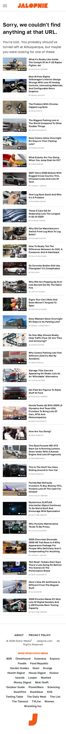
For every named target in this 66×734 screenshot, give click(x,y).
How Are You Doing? (40, 431)
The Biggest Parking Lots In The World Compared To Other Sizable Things (45, 123)
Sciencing (53, 687)
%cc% (23, 69)
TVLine (36, 701)
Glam (36, 668)
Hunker (54, 672)
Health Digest (16, 672)
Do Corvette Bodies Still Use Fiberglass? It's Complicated (44, 267)
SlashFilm (20, 691)
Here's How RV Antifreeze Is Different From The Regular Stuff (44, 585)
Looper (32, 677)
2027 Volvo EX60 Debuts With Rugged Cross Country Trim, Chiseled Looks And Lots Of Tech (45, 177)
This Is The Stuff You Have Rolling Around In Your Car (43, 468)
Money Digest (22, 682)
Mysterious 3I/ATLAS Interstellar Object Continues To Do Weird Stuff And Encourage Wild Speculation (45, 507)
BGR (9, 658)
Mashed (46, 677)
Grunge (47, 668)
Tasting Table (14, 696)
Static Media (23, 641)
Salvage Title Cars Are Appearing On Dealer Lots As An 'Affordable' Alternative (44, 373)
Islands (19, 677)
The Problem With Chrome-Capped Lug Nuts (44, 105)
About (19, 635)
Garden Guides (19, 668)
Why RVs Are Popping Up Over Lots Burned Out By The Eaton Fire (45, 285)
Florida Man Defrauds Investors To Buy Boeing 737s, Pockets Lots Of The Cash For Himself (45, 487)
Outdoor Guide (15, 687)
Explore (55, 658)
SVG (49, 691)
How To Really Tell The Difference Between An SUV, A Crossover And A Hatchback (45, 249)
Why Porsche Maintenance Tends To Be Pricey (43, 525)
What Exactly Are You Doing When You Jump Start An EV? (45, 159)
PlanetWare (36, 687)
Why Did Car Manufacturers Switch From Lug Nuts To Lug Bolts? (45, 231)
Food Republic (39, 663)
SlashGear (36, 691)
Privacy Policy (40, 635)
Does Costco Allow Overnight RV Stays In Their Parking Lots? (45, 141)
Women (49, 701)
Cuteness (40, 658)
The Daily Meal (36, 696)
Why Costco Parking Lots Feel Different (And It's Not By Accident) (45, 355)
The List (55, 696)
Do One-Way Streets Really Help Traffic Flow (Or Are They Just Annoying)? (45, 338)
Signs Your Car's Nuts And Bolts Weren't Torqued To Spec (43, 302)
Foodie (22, 663)
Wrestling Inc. (33, 706)
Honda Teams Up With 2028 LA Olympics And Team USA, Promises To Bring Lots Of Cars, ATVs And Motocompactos (45, 411)
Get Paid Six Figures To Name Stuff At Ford (45, 391)
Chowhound (22, 658)
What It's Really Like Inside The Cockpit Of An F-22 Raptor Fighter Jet (45, 62)
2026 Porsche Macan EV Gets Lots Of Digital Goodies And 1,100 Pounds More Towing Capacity (45, 603)
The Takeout (20, 701)
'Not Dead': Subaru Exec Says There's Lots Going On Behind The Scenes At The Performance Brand (45, 566)
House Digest (37, 672)
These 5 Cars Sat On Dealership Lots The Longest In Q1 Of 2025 (44, 213)
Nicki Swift (42, 682)
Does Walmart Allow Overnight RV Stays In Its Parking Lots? (45, 320)
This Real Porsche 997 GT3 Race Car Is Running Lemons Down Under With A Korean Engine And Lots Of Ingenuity (45, 450)
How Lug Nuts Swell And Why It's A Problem (45, 196)
